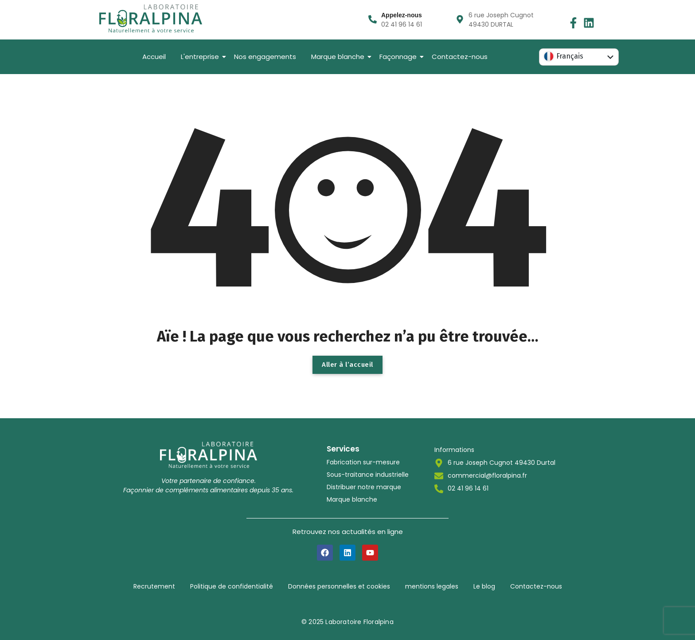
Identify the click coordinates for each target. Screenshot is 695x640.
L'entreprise (201, 56)
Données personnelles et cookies (339, 586)
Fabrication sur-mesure (363, 462)
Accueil (154, 56)
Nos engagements (265, 56)
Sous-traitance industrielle (368, 474)
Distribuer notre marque (364, 487)
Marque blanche (339, 56)
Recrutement (154, 586)
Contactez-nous (460, 56)
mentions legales (431, 586)
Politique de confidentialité (231, 586)
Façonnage (399, 56)
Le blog (484, 586)
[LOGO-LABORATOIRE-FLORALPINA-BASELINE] (150, 18)
